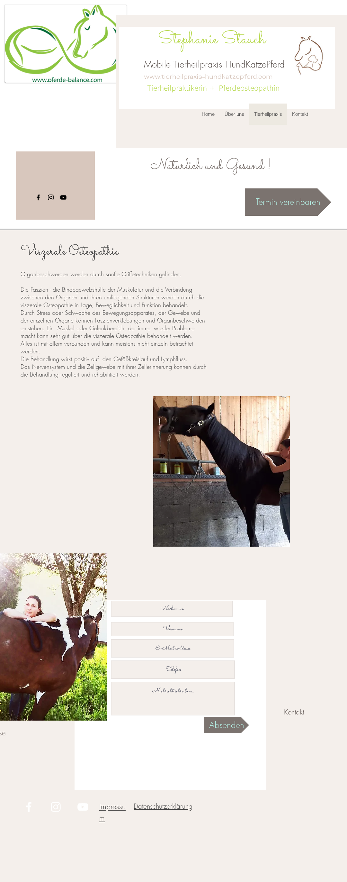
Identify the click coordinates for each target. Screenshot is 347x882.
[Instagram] (51, 197)
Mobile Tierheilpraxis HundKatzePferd (214, 64)
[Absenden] (226, 725)
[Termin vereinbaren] (288, 202)
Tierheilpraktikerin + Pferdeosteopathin (212, 87)
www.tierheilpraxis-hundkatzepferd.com (208, 76)
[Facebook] (38, 197)
